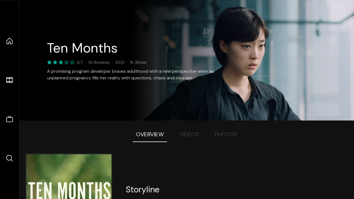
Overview (150, 134)
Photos (226, 134)
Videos (189, 134)
